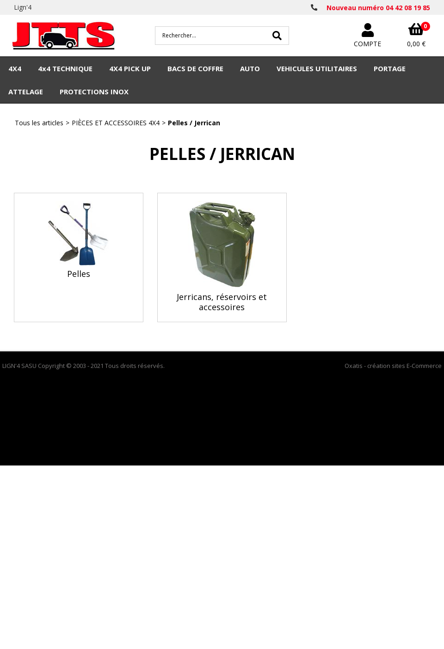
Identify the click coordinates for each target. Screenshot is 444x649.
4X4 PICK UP (130, 68)
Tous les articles (39, 122)
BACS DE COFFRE (195, 68)
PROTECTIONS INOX (94, 91)
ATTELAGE (25, 91)
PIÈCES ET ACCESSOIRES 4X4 (116, 122)
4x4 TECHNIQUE (65, 68)
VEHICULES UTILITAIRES (317, 68)
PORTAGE (390, 68)
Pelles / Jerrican (194, 122)
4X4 (14, 68)
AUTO (250, 68)
